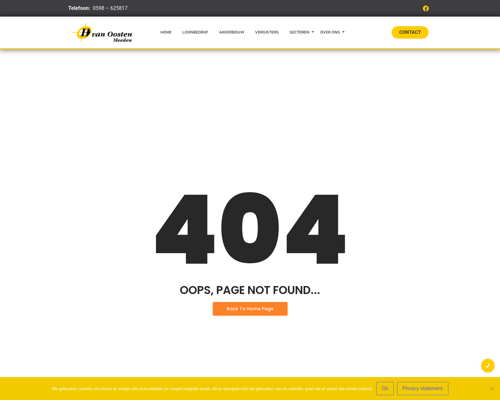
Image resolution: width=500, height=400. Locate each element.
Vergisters (267, 32)
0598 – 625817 (110, 8)
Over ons (331, 32)
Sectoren (301, 32)
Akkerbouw (231, 32)
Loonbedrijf (195, 32)
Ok (385, 388)
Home (166, 32)
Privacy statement (422, 388)
